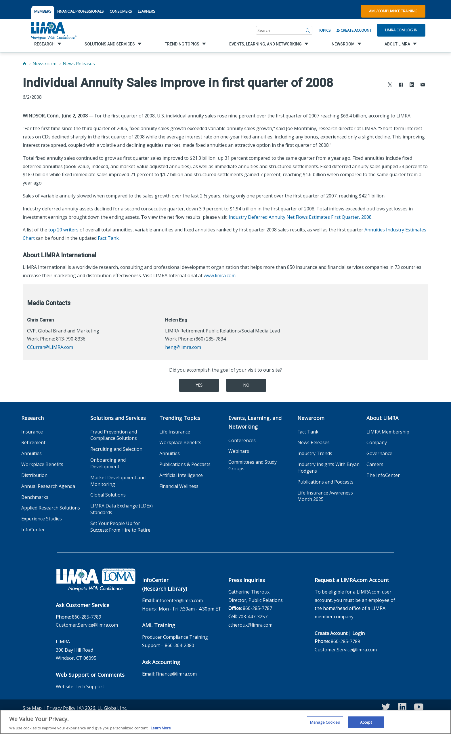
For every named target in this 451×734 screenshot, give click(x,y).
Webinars (238, 451)
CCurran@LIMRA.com (50, 347)
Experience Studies (41, 519)
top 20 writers (63, 230)
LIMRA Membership (387, 432)
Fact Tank (108, 238)
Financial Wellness (178, 486)
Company (376, 442)
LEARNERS (146, 11)
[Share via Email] (422, 85)
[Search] (308, 30)
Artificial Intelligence (181, 475)
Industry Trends (314, 453)
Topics (324, 30)
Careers (374, 464)
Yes (199, 385)
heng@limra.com (183, 347)
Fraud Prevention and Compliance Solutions (113, 435)
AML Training (158, 625)
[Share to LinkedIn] (411, 85)
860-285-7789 (86, 617)
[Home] (24, 63)
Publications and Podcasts (325, 482)
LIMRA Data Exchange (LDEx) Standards (121, 509)
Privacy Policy (61, 708)
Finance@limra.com (176, 674)
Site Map (32, 708)
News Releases (79, 63)
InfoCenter (33, 529)
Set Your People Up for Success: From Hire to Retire (120, 526)
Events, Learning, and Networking (255, 422)
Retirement (33, 442)
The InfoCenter (383, 475)
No (246, 385)
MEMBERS (42, 11)
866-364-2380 (179, 645)
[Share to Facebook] (400, 85)
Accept (366, 726)
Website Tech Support (80, 686)
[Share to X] (390, 85)
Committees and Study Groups (252, 465)
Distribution (34, 475)
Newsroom (44, 63)
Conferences (242, 440)
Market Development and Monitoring (118, 480)
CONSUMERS (121, 11)
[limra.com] (53, 30)
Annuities (31, 453)
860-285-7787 (257, 608)
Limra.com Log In (401, 30)
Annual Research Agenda (48, 486)
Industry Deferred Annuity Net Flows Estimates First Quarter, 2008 (300, 217)
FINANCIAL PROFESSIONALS (80, 11)
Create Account (354, 30)
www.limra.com (220, 275)
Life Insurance (174, 432)
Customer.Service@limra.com (87, 625)
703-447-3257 (252, 616)
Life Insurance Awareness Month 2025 (325, 496)
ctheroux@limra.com (250, 625)
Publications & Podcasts (185, 464)
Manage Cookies (325, 726)
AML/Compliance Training (393, 11)
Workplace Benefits (42, 464)
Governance (379, 453)
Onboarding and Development (108, 463)
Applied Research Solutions (50, 508)
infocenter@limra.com (179, 600)
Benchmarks (34, 497)
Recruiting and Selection (116, 449)
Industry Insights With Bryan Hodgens (328, 467)
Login (358, 633)
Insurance (32, 432)
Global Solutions (108, 495)
